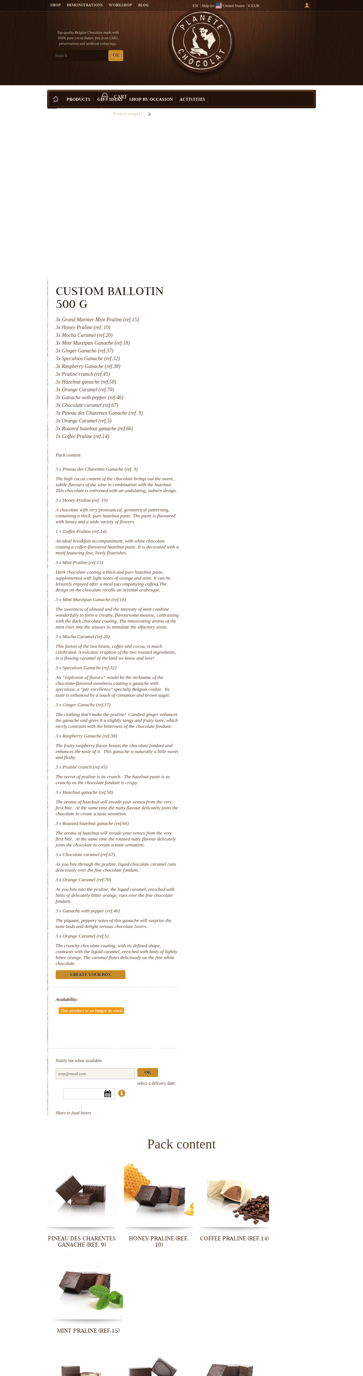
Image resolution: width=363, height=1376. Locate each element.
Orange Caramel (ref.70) (241, 773)
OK (116, 56)
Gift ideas (109, 89)
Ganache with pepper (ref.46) (245, 805)
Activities (192, 89)
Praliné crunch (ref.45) (239, 643)
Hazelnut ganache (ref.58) (242, 668)
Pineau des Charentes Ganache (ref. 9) (254, 298)
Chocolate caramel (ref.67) (243, 742)
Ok (302, 954)
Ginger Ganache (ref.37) (241, 575)
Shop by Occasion (151, 89)
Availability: (221, 899)
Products (78, 89)
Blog (143, 5)
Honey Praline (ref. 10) (239, 335)
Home (52, 102)
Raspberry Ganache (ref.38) (244, 612)
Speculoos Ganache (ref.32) (244, 532)
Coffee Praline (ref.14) (239, 372)
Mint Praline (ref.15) (237, 409)
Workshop (120, 5)
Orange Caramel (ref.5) (240, 836)
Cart (288, 37)
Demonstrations (85, 5)
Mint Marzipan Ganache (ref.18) (249, 452)
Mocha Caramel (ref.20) (240, 495)
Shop (55, 5)
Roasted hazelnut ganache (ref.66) (250, 705)
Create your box (291, 82)
